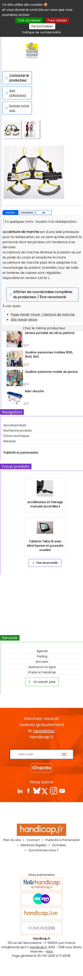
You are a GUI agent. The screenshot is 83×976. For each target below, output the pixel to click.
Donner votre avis (16, 107)
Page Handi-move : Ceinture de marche (43, 314)
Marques (9, 441)
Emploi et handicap (42, 672)
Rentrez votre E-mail (42, 746)
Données (59, 845)
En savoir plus (41, 681)
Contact (33, 840)
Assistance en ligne (42, 667)
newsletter (44, 731)
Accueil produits (15, 425)
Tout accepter (29, 20)
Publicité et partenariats (20, 453)
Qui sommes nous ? (43, 850)
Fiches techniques (16, 436)
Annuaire (42, 662)
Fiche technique (27, 212)
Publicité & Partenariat (63, 840)
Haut (49, 951)
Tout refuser (57, 20)
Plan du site (12, 840)
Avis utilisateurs (15, 92)
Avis (43, 212)
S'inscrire (41, 768)
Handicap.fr (38, 947)
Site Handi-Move (24, 319)
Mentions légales (34, 845)
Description (10, 212)
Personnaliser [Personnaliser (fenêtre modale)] (42, 26)
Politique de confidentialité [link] (41, 32)
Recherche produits (17, 430)
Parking (42, 656)
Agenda (42, 651)
